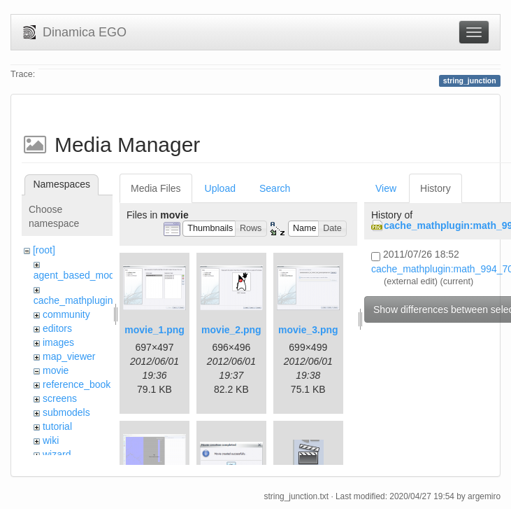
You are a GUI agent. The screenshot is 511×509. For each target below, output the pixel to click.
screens (60, 398)
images (58, 342)
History (435, 188)
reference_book (76, 384)
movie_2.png (231, 329)
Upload (220, 188)
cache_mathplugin (73, 300)
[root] (44, 250)
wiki (51, 440)
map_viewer (69, 356)
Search (274, 188)
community (66, 314)
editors (57, 328)
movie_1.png (154, 329)
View (385, 188)
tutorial (57, 426)
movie (56, 370)
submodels (66, 412)
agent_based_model (78, 275)
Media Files (156, 188)
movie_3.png (308, 329)
